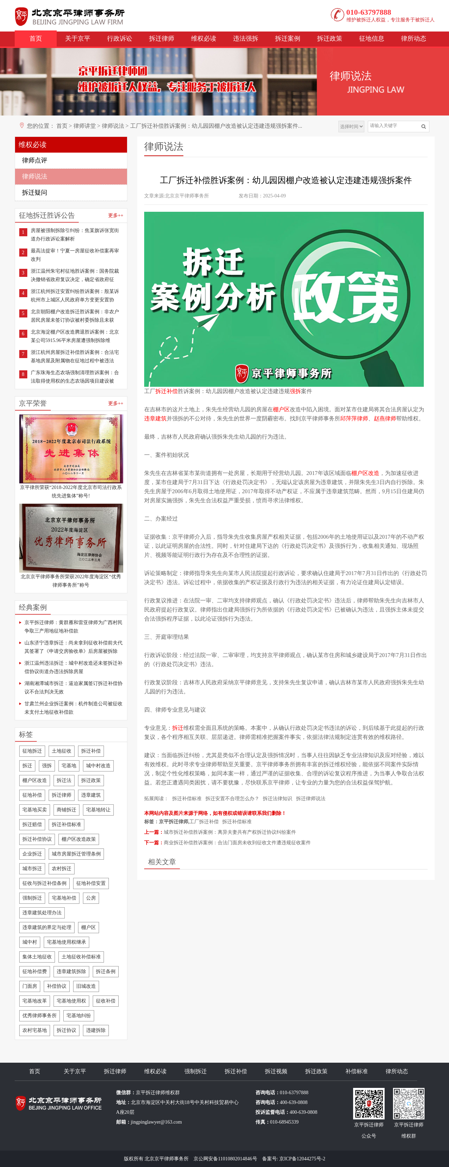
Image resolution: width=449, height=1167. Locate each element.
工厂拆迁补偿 (204, 821)
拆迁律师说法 (310, 798)
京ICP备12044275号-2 (302, 1158)
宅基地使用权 (71, 1001)
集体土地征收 (37, 956)
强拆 (47, 765)
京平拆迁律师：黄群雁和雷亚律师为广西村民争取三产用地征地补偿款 (73, 627)
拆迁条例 (105, 971)
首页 (35, 38)
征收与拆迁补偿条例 (44, 883)
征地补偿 (32, 795)
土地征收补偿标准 (81, 956)
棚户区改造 (34, 780)
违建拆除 (96, 1030)
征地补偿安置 (91, 883)
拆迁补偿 (91, 751)
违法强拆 (245, 38)
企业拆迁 (32, 854)
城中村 (29, 942)
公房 (91, 898)
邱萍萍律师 (354, 418)
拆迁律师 (161, 38)
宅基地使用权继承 (66, 942)
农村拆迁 (61, 868)
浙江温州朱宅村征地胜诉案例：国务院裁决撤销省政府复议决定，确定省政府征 (75, 275)
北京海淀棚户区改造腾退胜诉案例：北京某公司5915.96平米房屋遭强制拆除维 (75, 336)
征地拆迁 (32, 751)
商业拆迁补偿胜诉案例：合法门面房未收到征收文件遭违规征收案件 (237, 842)
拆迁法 (64, 780)
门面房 (29, 986)
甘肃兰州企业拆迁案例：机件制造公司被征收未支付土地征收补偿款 (73, 708)
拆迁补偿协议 (37, 839)
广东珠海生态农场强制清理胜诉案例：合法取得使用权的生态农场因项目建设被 (75, 377)
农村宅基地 (34, 1030)
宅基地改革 (34, 1001)
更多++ (116, 215)
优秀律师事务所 (39, 1015)
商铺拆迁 (66, 809)
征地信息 (371, 38)
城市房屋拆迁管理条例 (76, 854)
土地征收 (61, 751)
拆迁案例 (287, 38)
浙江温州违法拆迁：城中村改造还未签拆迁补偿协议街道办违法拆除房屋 (73, 667)
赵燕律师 (385, 418)
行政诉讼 (119, 38)
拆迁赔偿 (32, 824)
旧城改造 (86, 986)
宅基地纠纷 (78, 1015)
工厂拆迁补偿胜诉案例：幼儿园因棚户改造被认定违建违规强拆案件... (216, 126)
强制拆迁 (32, 898)
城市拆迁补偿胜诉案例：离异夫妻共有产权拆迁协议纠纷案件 (230, 832)
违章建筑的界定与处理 (46, 927)
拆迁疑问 (34, 192)
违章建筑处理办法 (42, 912)
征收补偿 (105, 1001)
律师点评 (34, 160)
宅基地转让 (98, 809)
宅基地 (69, 765)
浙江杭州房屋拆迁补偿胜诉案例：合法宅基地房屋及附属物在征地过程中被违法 (75, 356)
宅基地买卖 (34, 809)
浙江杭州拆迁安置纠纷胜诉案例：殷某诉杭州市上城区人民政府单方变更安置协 (75, 295)
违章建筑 (91, 795)
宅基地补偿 (64, 898)
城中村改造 (98, 765)
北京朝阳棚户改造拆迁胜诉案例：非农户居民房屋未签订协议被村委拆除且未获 (75, 316)
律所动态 (413, 38)
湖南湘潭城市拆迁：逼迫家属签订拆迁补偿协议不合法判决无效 (73, 687)
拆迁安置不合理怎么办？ (232, 798)
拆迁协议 (66, 1030)
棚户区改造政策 (79, 839)
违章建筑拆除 (71, 971)
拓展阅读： (156, 798)
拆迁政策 (329, 38)
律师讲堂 (84, 126)
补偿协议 (56, 986)
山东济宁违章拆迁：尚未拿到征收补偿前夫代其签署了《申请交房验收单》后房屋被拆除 (73, 647)
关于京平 (77, 38)
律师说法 (113, 126)
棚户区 (88, 927)
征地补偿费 (34, 971)
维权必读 (203, 38)
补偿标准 (356, 1071)
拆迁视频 (276, 1071)
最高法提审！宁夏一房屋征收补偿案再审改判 (75, 255)
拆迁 (27, 765)
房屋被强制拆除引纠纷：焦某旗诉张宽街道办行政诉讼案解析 (75, 235)
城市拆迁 (32, 868)
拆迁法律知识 (277, 798)
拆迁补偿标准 (66, 824)
